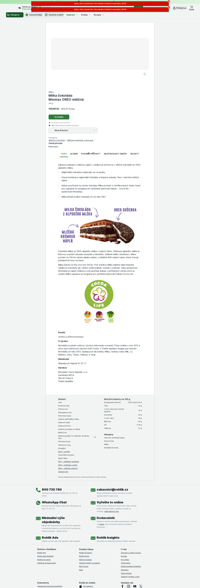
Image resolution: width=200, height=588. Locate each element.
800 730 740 (52, 428)
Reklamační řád (43, 549)
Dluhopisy (125, 508)
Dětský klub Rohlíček (45, 495)
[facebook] (122, 524)
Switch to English (104, 572)
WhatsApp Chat (54, 441)
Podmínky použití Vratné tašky (49, 545)
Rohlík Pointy (84, 495)
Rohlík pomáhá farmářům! (131, 505)
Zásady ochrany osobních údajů (50, 542)
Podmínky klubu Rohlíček (47, 535)
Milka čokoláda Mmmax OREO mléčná (120, 36)
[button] (179, 8)
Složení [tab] (74, 92)
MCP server (83, 505)
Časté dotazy (126, 512)
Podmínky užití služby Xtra (47, 528)
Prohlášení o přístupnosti (47, 556)
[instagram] (128, 524)
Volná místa (125, 501)
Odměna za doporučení (46, 501)
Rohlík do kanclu (85, 491)
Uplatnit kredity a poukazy (89, 501)
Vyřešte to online (110, 441)
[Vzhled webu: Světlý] (100, 582)
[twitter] (140, 524)
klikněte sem (66, 566)
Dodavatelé (106, 456)
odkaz (101, 463)
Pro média (125, 498)
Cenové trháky (34, 15)
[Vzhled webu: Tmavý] (112, 582)
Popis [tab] (64, 92)
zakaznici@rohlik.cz (112, 428)
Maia (81, 508)
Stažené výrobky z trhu (130, 515)
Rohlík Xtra (41, 491)
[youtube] (134, 524)
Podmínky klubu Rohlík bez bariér (50, 538)
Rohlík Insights (108, 476)
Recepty (99, 15)
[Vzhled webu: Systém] (88, 582)
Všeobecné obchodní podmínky (49, 525)
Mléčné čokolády (111, 79)
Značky (86, 15)
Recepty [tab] (135, 92)
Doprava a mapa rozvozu (131, 491)
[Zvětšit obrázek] (91, 66)
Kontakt (124, 495)
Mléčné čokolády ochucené (134, 79)
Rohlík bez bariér (44, 498)
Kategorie (14, 15)
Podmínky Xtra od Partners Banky (50, 532)
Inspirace (72, 15)
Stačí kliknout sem (111, 450)
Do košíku (113, 55)
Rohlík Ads (50, 476)
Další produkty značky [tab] (115, 92)
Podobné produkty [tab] (90, 92)
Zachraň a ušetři (54, 15)
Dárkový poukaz (85, 498)
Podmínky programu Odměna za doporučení (54, 552)
